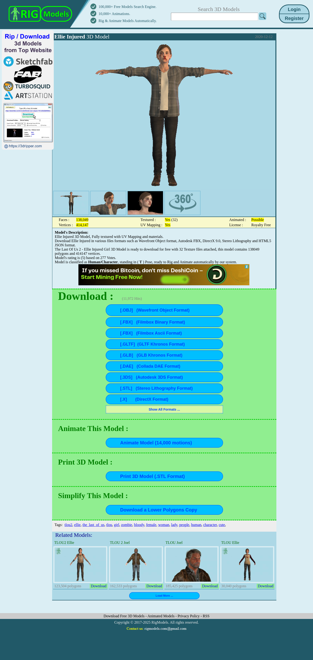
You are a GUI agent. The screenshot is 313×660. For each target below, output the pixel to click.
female (151, 525)
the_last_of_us (93, 525)
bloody (139, 525)
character (210, 525)
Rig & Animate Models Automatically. (128, 21)
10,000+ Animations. (114, 14)
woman (163, 525)
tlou (109, 525)
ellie (77, 525)
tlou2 (68, 525)
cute (222, 525)
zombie (126, 525)
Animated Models (161, 616)
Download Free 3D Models (125, 616)
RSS (206, 616)
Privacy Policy (189, 616)
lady (174, 525)
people (184, 525)
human (196, 525)
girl (116, 525)
